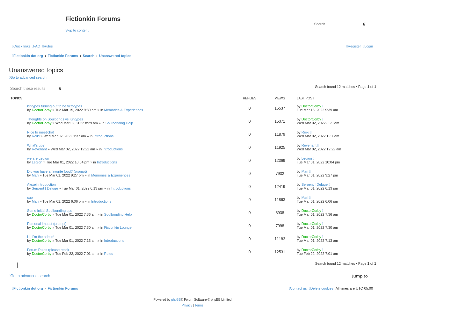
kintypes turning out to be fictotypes (54, 106)
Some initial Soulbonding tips (49, 210)
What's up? (36, 145)
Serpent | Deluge (45, 188)
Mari (35, 175)
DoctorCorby (42, 110)
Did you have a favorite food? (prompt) (57, 171)
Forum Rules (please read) (48, 250)
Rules (108, 254)
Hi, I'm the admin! (40, 237)
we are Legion (38, 158)
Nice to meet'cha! (40, 132)
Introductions (103, 136)
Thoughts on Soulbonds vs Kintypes (55, 119)
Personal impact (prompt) (47, 224)
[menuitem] (36, 46)
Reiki (36, 136)
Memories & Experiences (123, 110)
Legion (37, 162)
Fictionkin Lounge (118, 227)
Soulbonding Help (119, 123)
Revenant (39, 149)
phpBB (176, 299)
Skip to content (77, 30)
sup (30, 197)
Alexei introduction (41, 184)
